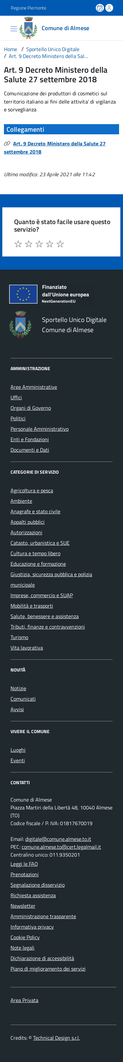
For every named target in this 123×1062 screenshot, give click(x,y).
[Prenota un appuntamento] (100, 8)
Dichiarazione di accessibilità (42, 958)
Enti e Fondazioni (29, 439)
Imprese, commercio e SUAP (41, 595)
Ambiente (21, 501)
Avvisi (17, 709)
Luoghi (18, 750)
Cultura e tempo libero (35, 553)
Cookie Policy (25, 937)
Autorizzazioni (26, 532)
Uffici (16, 397)
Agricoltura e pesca (31, 490)
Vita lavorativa (26, 648)
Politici (18, 418)
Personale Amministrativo (39, 429)
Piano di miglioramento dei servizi (48, 969)
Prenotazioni (24, 874)
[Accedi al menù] (5, 27)
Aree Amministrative (33, 387)
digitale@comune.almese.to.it (58, 839)
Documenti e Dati (29, 450)
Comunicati (23, 699)
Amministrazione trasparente (43, 916)
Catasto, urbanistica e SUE (40, 543)
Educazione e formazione (38, 564)
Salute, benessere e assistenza (44, 616)
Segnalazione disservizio (37, 885)
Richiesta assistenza (33, 895)
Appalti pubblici (27, 522)
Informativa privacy (32, 927)
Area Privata (24, 1000)
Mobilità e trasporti (31, 606)
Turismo (19, 637)
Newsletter (22, 906)
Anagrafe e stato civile (35, 511)
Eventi (17, 760)
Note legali (22, 948)
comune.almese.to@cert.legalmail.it (61, 847)
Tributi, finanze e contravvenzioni (47, 627)
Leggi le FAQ (24, 864)
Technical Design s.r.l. (56, 1038)
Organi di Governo (30, 408)
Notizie (18, 688)
